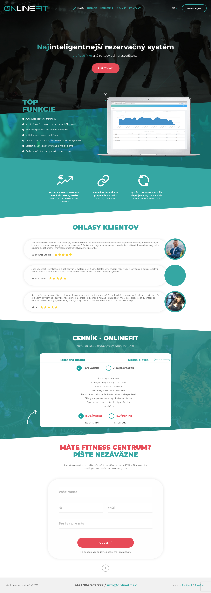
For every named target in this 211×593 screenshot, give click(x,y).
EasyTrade (200, 585)
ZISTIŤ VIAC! (105, 68)
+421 (111, 508)
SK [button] (173, 8)
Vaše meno (68, 492)
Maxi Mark (187, 585)
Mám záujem (194, 8)
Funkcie (92, 8)
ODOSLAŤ (105, 542)
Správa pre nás (71, 523)
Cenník (121, 8)
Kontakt (135, 8)
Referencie (106, 8)
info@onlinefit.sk (122, 585)
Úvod (80, 8)
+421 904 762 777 (88, 585)
